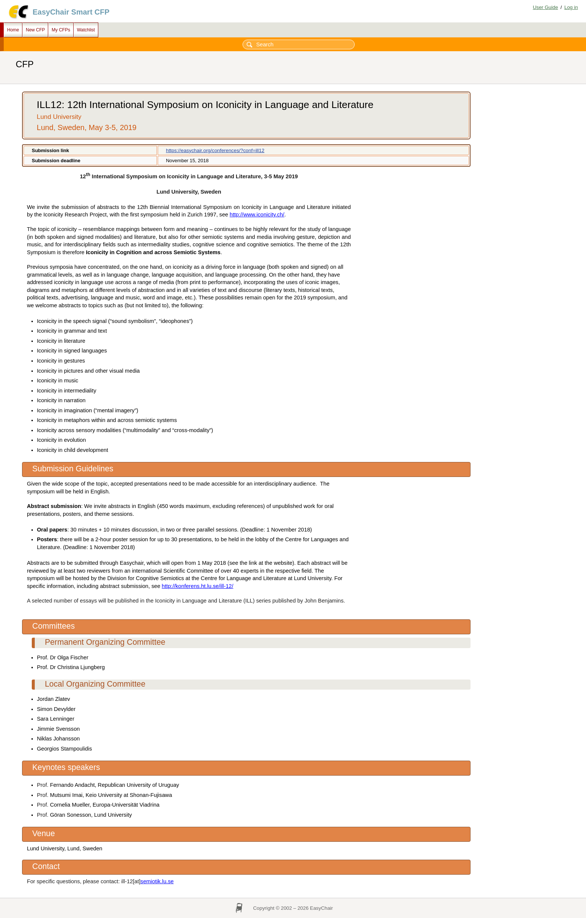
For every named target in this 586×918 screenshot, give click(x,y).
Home (13, 30)
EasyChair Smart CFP (71, 12)
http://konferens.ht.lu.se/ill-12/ (197, 586)
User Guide (545, 7)
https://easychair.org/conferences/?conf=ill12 (215, 150)
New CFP (35, 30)
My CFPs (61, 30)
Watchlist (86, 30)
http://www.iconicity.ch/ (257, 215)
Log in (571, 7)
